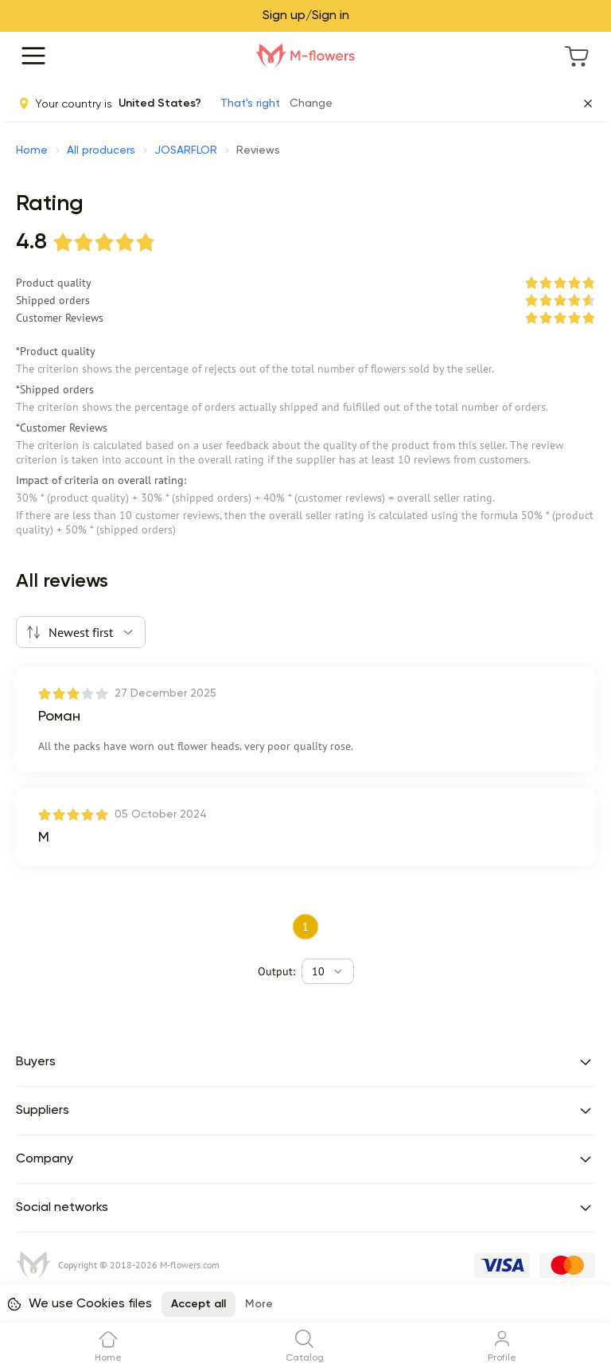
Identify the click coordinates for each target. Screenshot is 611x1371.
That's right (250, 103)
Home (32, 150)
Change (311, 103)
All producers (101, 150)
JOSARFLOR (185, 150)
